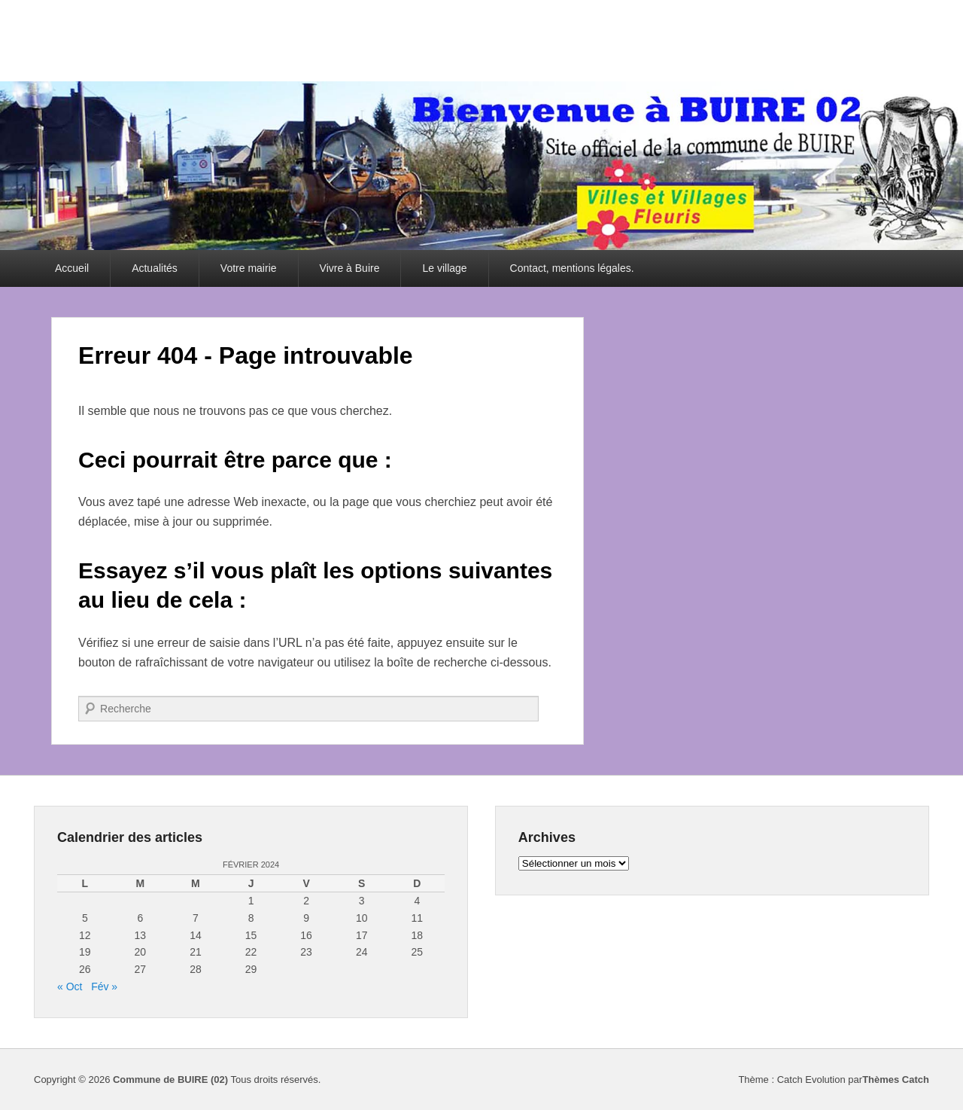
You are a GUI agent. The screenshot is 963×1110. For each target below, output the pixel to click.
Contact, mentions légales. (572, 268)
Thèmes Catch (895, 1079)
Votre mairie (248, 268)
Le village (444, 268)
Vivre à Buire (350, 268)
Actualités (155, 268)
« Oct (69, 986)
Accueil (72, 268)
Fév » (104, 986)
